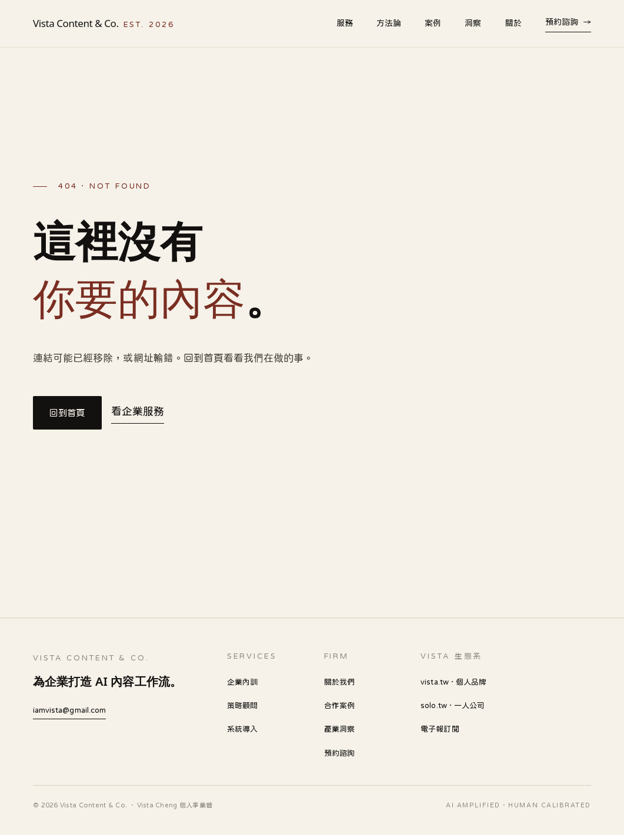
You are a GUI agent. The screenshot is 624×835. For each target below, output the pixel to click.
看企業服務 (137, 411)
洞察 (473, 23)
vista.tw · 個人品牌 (453, 682)
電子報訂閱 (440, 729)
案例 (433, 23)
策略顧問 (242, 705)
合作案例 (339, 705)
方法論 (388, 23)
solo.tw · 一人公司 (453, 705)
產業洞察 (339, 729)
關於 (513, 23)
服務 (344, 23)
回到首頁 (67, 412)
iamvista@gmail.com (69, 710)
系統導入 (242, 729)
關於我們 (339, 682)
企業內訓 (242, 682)
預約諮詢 (568, 22)
